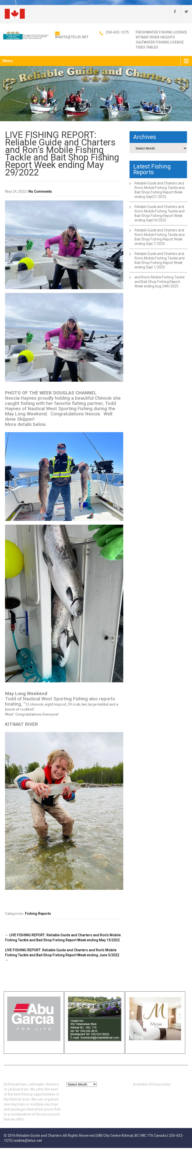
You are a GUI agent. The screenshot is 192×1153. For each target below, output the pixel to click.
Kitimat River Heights (155, 37)
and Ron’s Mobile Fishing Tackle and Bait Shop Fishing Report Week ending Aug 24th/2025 (159, 281)
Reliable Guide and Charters (39, 1136)
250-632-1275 (117, 32)
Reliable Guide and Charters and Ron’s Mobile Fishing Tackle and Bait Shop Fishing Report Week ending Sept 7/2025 (159, 237)
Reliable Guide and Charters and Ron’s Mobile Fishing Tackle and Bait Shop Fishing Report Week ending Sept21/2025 (159, 190)
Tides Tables (147, 47)
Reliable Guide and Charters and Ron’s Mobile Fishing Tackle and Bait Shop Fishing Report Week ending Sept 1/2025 (159, 260)
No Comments (40, 191)
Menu (7, 60)
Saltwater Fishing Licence (160, 42)
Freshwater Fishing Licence (161, 32)
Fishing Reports (38, 914)
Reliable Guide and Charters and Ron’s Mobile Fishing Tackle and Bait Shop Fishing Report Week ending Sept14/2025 (159, 213)
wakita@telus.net (71, 37)
